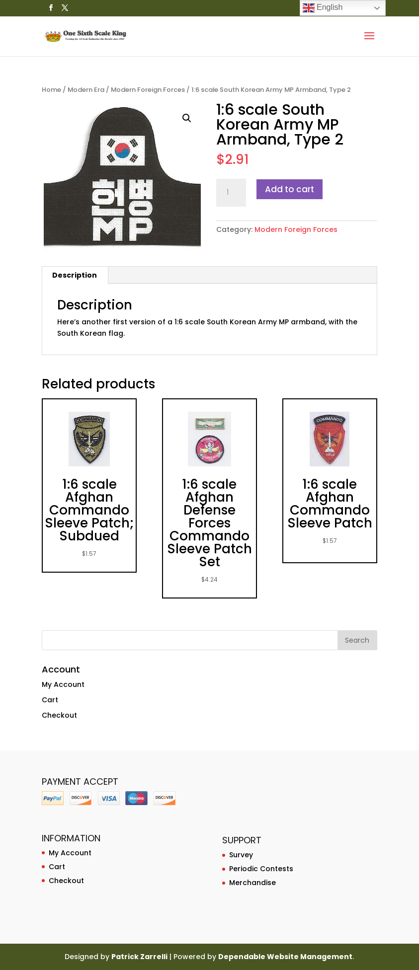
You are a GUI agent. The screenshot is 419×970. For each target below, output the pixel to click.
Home (51, 89)
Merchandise (252, 883)
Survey (241, 855)
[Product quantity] (231, 193)
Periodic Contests (261, 869)
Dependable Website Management (285, 957)
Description (74, 275)
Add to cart (289, 189)
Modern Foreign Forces (148, 89)
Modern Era (86, 89)
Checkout (59, 715)
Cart (50, 700)
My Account (63, 684)
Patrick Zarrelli (139, 957)
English (323, 8)
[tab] (74, 275)
